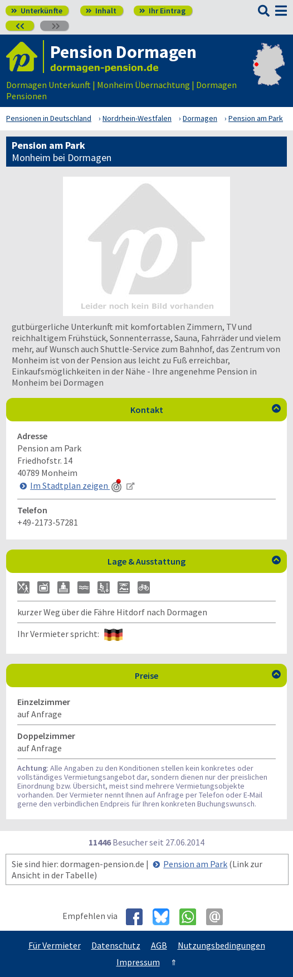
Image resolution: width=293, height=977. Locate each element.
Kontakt (205, 409)
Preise (208, 675)
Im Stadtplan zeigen (77, 485)
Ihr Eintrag (162, 11)
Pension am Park (195, 863)
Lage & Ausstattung (194, 561)
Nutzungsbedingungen (221, 945)
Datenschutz (115, 945)
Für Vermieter (54, 945)
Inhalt (101, 11)
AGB (159, 945)
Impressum (138, 962)
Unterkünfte (36, 11)
